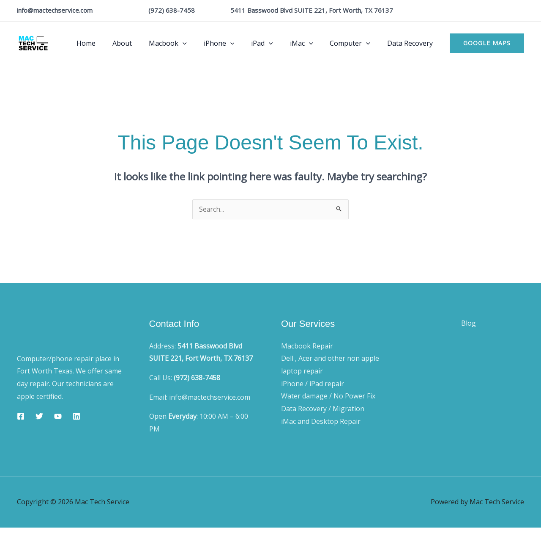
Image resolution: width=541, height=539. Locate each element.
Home (111, 43)
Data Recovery (411, 43)
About (144, 43)
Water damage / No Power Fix (328, 396)
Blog (468, 328)
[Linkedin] (76, 416)
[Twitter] (39, 416)
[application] (201, 43)
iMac (310, 43)
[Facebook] (21, 416)
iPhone (234, 43)
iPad (274, 43)
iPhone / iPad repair (312, 384)
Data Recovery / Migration (322, 409)
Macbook (186, 43)
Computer (355, 43)
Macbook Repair (307, 346)
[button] (487, 43)
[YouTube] (58, 416)
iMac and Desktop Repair (321, 421)
